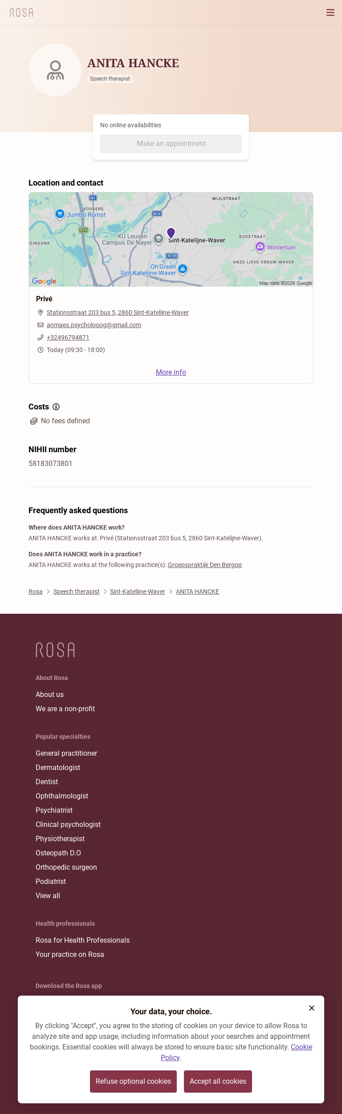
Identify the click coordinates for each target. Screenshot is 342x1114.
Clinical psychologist (68, 824)
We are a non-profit (65, 709)
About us (50, 694)
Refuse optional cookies (133, 1081)
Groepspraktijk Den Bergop (205, 564)
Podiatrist (51, 881)
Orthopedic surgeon (66, 867)
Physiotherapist (60, 838)
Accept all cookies (218, 1081)
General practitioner (66, 753)
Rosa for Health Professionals (83, 940)
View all (48, 895)
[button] (311, 1008)
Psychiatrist (54, 810)
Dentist (47, 782)
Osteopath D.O (58, 853)
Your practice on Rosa (70, 954)
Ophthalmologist (62, 796)
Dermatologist (58, 767)
